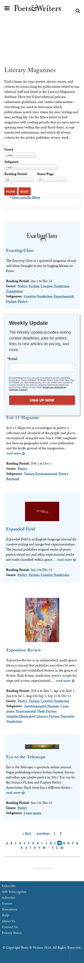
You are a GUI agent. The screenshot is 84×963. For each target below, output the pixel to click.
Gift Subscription (14, 891)
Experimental (64, 296)
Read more (13, 453)
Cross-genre (32, 812)
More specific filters (26, 197)
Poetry (22, 285)
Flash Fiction (46, 710)
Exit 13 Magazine (22, 417)
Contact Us (10, 927)
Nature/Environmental (40, 473)
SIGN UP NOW (42, 400)
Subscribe (9, 886)
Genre (8, 149)
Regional (12, 478)
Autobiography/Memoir (41, 705)
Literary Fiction (47, 716)
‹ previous (42, 833)
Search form (78, 11)
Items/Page (45, 173)
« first (27, 833)
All (61, 847)
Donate (7, 903)
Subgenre (11, 161)
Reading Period (15, 173)
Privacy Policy (12, 933)
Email (13, 359)
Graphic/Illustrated (20, 716)
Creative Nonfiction (55, 285)
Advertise (8, 897)
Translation (14, 291)
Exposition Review (23, 650)
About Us (8, 921)
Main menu (7, 8)
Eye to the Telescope (26, 756)
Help (5, 915)
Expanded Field (20, 529)
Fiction (34, 285)
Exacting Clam (20, 250)
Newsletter (9, 909)
